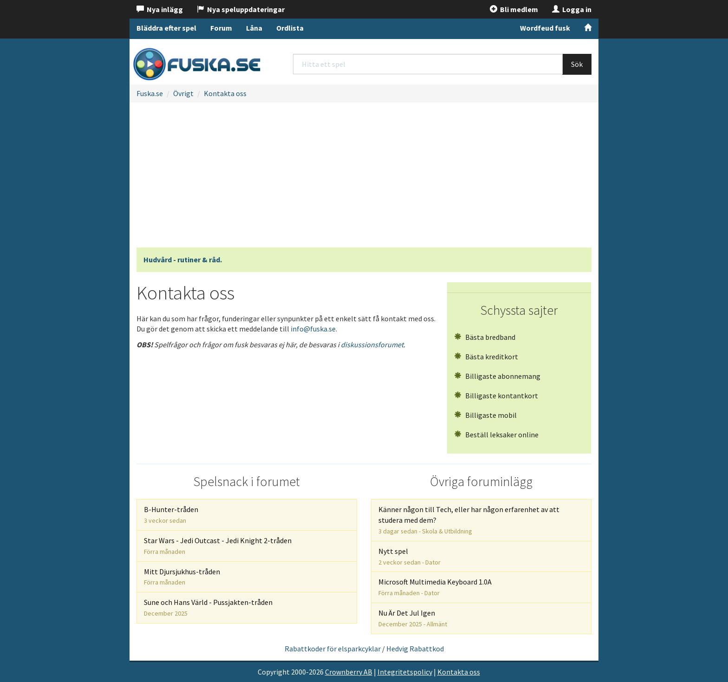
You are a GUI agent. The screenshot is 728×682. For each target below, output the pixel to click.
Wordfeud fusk (545, 27)
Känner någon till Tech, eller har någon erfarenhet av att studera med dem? (468, 520)
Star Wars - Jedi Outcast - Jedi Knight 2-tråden (218, 546)
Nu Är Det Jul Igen (412, 618)
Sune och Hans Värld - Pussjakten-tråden (208, 607)
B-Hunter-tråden (171, 515)
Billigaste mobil (485, 415)
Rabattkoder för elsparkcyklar (333, 648)
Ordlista (290, 27)
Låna (254, 27)
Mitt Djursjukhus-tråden (182, 577)
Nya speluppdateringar (241, 9)
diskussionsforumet (372, 344)
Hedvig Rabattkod (415, 648)
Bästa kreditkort (486, 356)
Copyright (274, 671)
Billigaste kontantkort (496, 395)
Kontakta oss (225, 93)
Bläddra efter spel (166, 27)
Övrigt (183, 93)
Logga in (572, 9)
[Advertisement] (364, 178)
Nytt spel (409, 556)
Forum (221, 27)
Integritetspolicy (404, 671)
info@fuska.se (313, 328)
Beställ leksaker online (496, 434)
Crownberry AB (348, 671)
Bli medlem (514, 9)
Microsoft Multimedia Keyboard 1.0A (435, 587)
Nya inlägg (159, 9)
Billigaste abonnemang (497, 376)
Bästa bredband (484, 337)
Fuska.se (149, 93)
